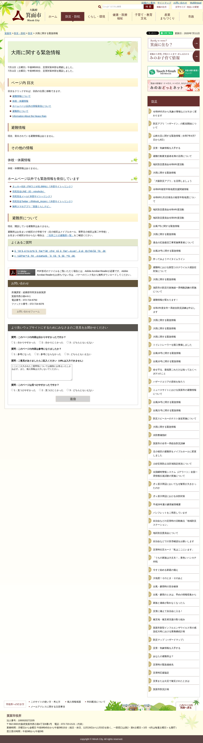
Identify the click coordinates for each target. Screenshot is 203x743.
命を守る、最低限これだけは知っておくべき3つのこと (174, 371)
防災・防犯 (72, 16)
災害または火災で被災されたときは (171, 681)
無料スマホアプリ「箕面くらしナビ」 (31, 206)
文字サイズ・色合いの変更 (187, 7)
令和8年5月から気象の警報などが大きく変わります (175, 113)
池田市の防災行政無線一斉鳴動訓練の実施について (174, 289)
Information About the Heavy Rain (29, 116)
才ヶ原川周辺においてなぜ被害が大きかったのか (174, 486)
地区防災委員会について (165, 533)
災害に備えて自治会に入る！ (168, 611)
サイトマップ (164, 2)
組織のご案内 (148, 2)
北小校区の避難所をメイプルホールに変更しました (174, 453)
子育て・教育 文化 (143, 16)
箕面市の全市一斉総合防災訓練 (169, 443)
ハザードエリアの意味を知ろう (169, 381)
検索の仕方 (162, 7)
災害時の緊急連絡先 (163, 664)
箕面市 (8, 33)
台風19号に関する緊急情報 (167, 353)
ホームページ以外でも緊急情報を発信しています (43, 178)
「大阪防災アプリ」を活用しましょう (172, 181)
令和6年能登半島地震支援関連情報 (171, 189)
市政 (191, 16)
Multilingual (195, 2)
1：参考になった (22, 354)
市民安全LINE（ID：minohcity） (28, 191)
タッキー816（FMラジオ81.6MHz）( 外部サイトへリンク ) (42, 186)
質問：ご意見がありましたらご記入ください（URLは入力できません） (47, 360)
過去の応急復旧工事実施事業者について (173, 242)
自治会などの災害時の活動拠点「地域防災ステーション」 (174, 523)
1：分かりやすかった (25, 342)
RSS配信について (96, 701)
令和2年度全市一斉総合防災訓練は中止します (174, 310)
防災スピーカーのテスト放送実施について (174, 418)
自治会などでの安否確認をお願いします (173, 541)
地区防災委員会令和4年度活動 (168, 209)
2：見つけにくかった (53, 390)
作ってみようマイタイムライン (169, 259)
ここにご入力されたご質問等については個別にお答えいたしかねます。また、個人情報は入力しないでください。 (41, 372)
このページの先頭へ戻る (186, 706)
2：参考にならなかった (49, 354)
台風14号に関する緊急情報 (167, 250)
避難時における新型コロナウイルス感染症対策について (174, 269)
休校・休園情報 (20, 101)
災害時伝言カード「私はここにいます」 (173, 549)
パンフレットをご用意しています (170, 512)
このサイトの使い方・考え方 (45, 701)
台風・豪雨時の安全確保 (165, 586)
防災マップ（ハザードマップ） (169, 639)
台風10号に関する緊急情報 (167, 361)
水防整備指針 (160, 435)
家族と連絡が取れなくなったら (169, 603)
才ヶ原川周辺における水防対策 (169, 496)
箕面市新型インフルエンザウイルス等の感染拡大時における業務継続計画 (174, 629)
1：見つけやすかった (25, 390)
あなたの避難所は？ (163, 656)
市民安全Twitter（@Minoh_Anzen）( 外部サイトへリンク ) (42, 201)
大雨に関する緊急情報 (164, 172)
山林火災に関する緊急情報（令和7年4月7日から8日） (174, 137)
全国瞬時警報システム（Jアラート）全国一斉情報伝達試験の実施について (175, 474)
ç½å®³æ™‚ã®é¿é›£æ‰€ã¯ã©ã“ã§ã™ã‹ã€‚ (44, 256)
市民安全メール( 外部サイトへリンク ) (32, 196)
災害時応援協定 (161, 672)
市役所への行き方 (15, 704)
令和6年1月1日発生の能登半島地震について (174, 199)
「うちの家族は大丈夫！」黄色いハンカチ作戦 (174, 559)
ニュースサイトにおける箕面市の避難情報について (174, 392)
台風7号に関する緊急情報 (166, 226)
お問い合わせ (180, 2)
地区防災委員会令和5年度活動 (168, 217)
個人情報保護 (74, 701)
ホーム (52, 16)
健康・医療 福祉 (120, 16)
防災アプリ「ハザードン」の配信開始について (174, 125)
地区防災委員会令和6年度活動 (168, 164)
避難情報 (18, 128)
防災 (30, 33)
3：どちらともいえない (81, 342)
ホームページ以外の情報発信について (31, 106)
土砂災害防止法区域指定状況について (172, 463)
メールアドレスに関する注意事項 (48, 706)
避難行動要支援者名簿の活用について (172, 156)
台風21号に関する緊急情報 (167, 410)
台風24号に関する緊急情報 (167, 402)
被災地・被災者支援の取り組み (169, 619)
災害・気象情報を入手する (166, 148)
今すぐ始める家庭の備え (165, 570)
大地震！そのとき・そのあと (168, 578)
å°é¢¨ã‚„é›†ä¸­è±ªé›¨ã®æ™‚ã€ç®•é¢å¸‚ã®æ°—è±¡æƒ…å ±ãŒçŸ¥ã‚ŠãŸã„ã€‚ (60, 251)
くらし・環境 (96, 16)
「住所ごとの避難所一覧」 (60, 235)
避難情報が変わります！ (165, 299)
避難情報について (21, 96)
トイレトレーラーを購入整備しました (172, 344)
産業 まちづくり (167, 16)
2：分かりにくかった (53, 342)
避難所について (20, 111)
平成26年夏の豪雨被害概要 (167, 504)
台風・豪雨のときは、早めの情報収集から (174, 594)
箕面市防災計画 (161, 689)
